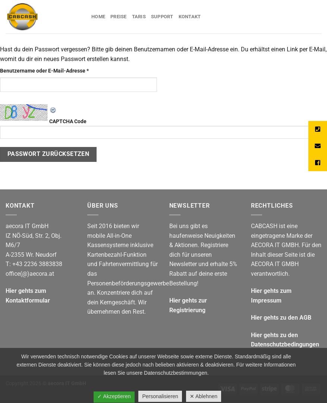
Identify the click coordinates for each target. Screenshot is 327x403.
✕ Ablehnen (203, 396)
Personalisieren (160, 396)
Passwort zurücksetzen (48, 154)
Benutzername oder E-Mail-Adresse (58, 70)
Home (98, 16)
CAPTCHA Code (163, 128)
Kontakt (190, 16)
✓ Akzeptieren (114, 396)
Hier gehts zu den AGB (281, 317)
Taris (139, 16)
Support (162, 16)
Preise (118, 16)
